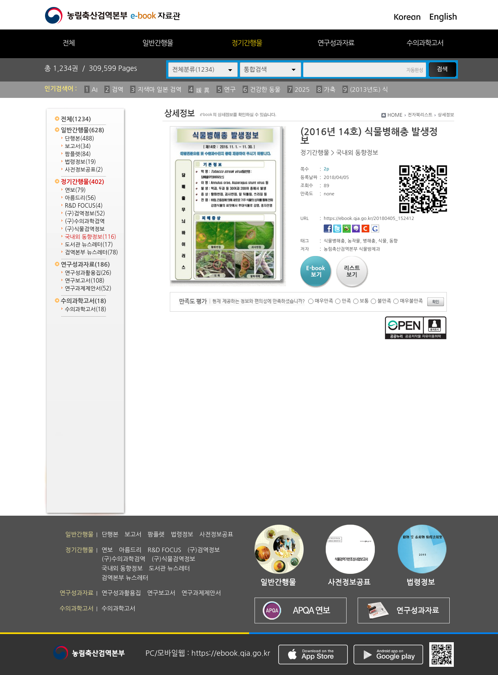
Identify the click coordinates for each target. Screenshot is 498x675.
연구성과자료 (336, 42)
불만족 (384, 301)
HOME (395, 115)
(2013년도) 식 (369, 89)
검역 (117, 89)
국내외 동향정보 (90, 237)
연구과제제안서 (88, 288)
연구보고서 (85, 280)
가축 (330, 89)
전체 (68, 42)
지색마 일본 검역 (159, 89)
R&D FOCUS (84, 205)
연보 (75, 190)
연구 (230, 89)
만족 (346, 301)
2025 (302, 89)
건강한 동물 (265, 89)
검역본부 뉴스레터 (91, 252)
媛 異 (203, 90)
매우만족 (324, 301)
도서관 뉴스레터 (89, 244)
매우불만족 (411, 301)
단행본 (80, 138)
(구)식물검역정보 (85, 229)
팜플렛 (78, 154)
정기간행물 (247, 42)
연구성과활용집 (88, 273)
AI (95, 89)
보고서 (78, 146)
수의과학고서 (425, 42)
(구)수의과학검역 (85, 221)
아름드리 (80, 198)
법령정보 (80, 162)
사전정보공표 (84, 169)
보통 (364, 301)
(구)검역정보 (85, 213)
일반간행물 (157, 42)
